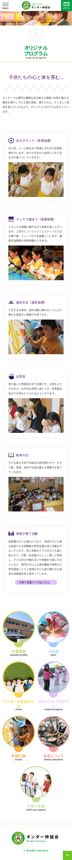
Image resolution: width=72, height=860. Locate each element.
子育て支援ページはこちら (34, 582)
